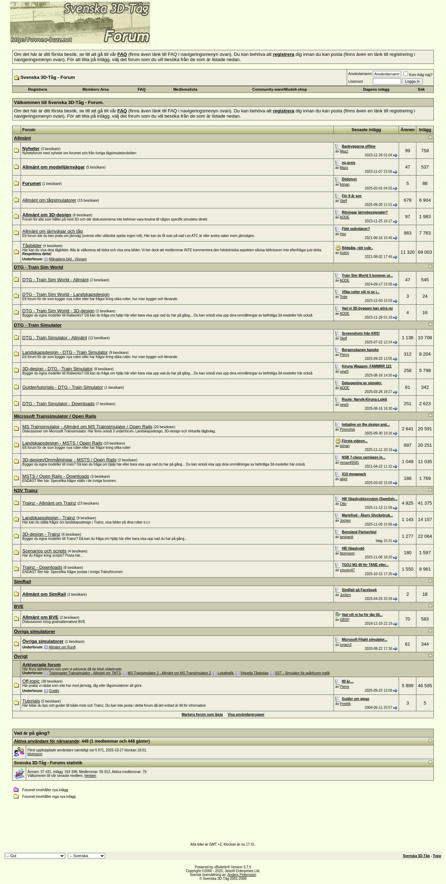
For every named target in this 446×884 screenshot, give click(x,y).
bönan (345, 184)
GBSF (344, 620)
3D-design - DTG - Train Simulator (57, 368)
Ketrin (344, 253)
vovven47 (347, 570)
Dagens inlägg (376, 89)
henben (90, 776)
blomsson (347, 553)
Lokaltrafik (226, 673)
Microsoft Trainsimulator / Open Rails (55, 416)
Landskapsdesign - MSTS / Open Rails (62, 443)
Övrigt (21, 656)
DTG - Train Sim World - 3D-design (58, 310)
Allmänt (22, 138)
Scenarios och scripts (44, 551)
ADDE (344, 217)
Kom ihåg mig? (417, 75)
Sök (421, 89)
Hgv (343, 234)
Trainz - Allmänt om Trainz (49, 503)
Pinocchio (347, 429)
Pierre (344, 355)
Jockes (345, 520)
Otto (343, 504)
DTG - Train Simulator (38, 325)
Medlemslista (185, 89)
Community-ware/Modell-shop (279, 89)
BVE (18, 606)
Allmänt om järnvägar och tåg (52, 231)
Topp (437, 856)
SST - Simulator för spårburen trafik (302, 673)
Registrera (37, 89)
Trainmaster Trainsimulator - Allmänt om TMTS (85, 673)
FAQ (142, 89)
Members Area (96, 89)
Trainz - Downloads (42, 567)
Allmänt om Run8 (62, 647)
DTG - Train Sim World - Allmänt (55, 279)
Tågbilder (32, 245)
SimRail (22, 581)
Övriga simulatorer (34, 631)
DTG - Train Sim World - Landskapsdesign (65, 294)
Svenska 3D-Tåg (416, 856)
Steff (343, 201)
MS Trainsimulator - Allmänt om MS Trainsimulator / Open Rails (87, 426)
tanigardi (346, 537)
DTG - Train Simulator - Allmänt (54, 337)
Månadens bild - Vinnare (68, 259)
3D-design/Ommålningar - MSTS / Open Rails (69, 459)
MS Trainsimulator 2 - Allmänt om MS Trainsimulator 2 (169, 673)
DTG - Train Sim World (38, 267)
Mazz (344, 151)
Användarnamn (360, 74)
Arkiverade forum (41, 664)
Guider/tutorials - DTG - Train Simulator (62, 387)
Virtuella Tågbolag (254, 673)
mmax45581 (349, 463)
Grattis (54, 691)
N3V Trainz (26, 490)
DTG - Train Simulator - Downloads (58, 403)
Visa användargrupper (246, 714)
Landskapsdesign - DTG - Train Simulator (65, 352)
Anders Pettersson (242, 875)
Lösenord (355, 81)
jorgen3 (346, 645)
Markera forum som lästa (202, 714)
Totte (343, 297)
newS (344, 371)
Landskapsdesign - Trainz (48, 517)
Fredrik (345, 704)
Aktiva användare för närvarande (46, 741)
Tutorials (31, 701)
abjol (343, 479)
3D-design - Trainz (41, 534)
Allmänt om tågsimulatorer (49, 200)
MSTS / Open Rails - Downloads (55, 476)
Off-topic (31, 681)
